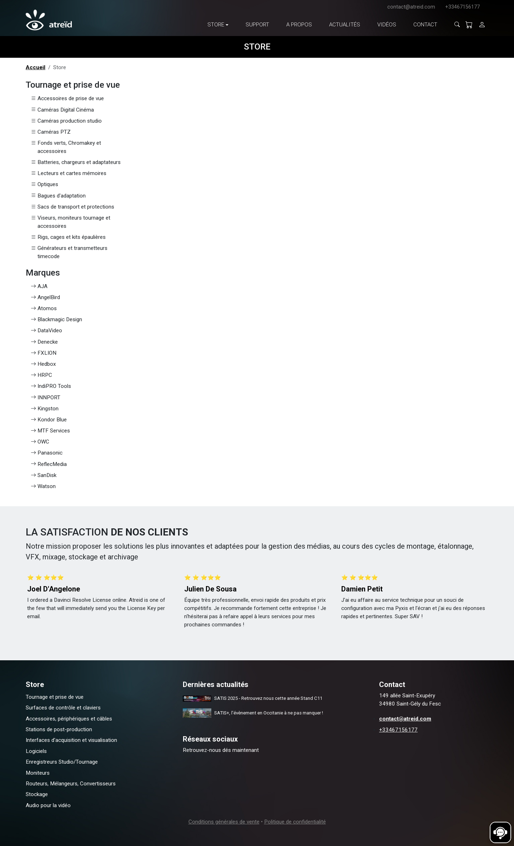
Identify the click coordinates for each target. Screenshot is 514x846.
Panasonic (46, 453)
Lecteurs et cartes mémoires (68, 173)
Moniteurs (38, 773)
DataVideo (46, 331)
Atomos (44, 308)
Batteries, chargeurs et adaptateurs (76, 162)
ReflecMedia (49, 464)
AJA (39, 286)
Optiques (44, 184)
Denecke (44, 342)
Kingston (45, 409)
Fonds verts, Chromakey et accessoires (66, 147)
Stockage (37, 794)
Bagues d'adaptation (58, 196)
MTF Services (50, 431)
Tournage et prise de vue (55, 697)
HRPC (41, 375)
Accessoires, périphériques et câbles (69, 719)
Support (257, 24)
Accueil (35, 67)
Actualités (344, 24)
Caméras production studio (66, 121)
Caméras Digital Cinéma (62, 110)
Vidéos (386, 24)
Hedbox (43, 364)
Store (215, 24)
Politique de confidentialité (295, 822)
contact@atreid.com (411, 7)
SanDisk (43, 475)
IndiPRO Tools (51, 386)
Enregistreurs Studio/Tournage (62, 762)
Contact (425, 24)
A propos (299, 24)
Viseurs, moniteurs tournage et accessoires (70, 222)
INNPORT (45, 398)
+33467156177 (462, 7)
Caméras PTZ (51, 132)
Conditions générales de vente (223, 822)
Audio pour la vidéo (48, 805)
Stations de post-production (59, 729)
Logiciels (36, 751)
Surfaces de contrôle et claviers (63, 707)
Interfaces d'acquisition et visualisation (71, 740)
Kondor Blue (49, 420)
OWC (40, 442)
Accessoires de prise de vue (67, 98)
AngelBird (45, 297)
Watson (43, 486)
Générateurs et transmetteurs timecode (69, 252)
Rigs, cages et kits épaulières (68, 237)
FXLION (43, 353)
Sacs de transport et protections (72, 207)
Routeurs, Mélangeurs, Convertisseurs (71, 783)
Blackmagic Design (56, 320)
